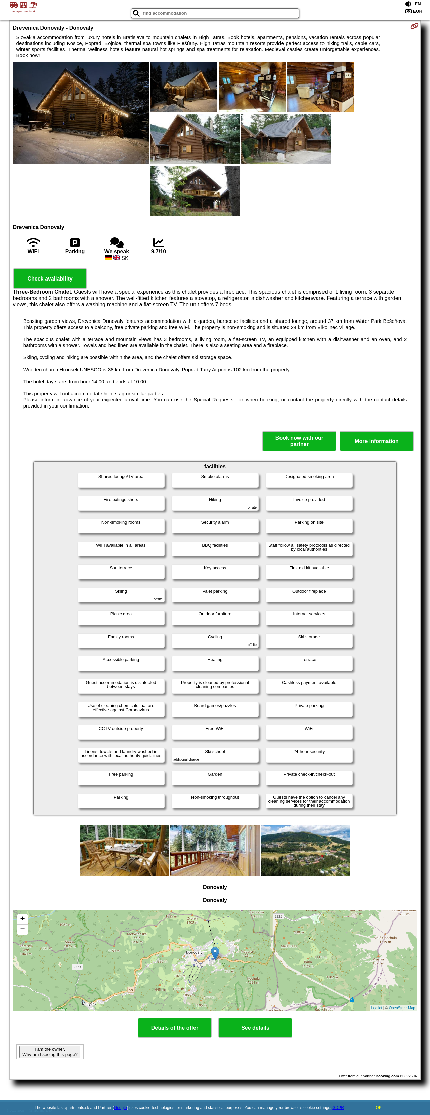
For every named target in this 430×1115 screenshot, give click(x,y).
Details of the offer (174, 1028)
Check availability (49, 279)
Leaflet (376, 1008)
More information (377, 441)
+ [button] (22, 919)
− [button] (22, 930)
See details (255, 1028)
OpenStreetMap (402, 1008)
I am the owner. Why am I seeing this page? (49, 1052)
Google (120, 1107)
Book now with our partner (299, 441)
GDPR (338, 1107)
